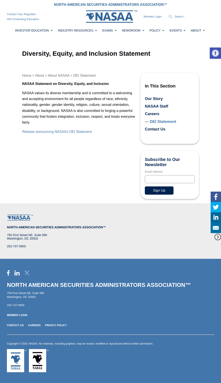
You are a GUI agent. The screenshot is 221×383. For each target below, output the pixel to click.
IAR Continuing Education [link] (23, 19)
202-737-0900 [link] (16, 246)
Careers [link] (152, 114)
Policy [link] (157, 30)
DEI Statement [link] (163, 121)
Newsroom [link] (133, 30)
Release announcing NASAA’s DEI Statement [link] (57, 131)
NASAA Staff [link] (156, 106)
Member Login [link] (153, 16)
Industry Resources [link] (78, 30)
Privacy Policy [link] (55, 325)
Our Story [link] (154, 99)
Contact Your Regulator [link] (21, 14)
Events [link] (178, 30)
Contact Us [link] (155, 129)
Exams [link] (109, 30)
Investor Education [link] (34, 30)
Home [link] (26, 75)
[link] (215, 53)
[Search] (170, 16)
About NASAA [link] (58, 75)
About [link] (198, 30)
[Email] (169, 179)
